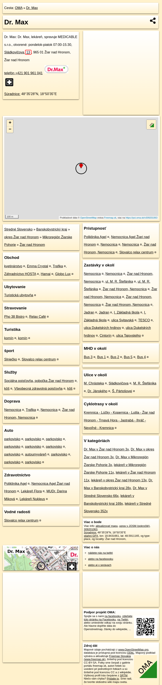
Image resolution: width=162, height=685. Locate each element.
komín (9, 338)
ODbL (130, 652)
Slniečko (10, 359)
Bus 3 (88, 357)
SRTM (123, 675)
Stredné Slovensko (18, 229)
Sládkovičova (17, 52)
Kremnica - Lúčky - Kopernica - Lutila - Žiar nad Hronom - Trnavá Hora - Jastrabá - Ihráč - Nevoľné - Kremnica (119, 420)
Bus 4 (141, 357)
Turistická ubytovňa (18, 295)
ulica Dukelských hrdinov (102, 328)
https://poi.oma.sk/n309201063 (141, 217)
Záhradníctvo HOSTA (20, 274)
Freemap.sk (110, 217)
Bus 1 (101, 357)
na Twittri (122, 619)
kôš (6, 388)
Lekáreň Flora (31, 491)
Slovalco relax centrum (39, 359)
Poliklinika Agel (15, 483)
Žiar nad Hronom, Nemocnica (125, 289)
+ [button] (10, 123)
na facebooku (113, 616)
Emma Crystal (37, 266)
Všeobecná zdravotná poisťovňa (38, 388)
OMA (19, 8)
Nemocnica (12, 410)
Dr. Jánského (97, 391)
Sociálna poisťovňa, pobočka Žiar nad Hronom (39, 381)
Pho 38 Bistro (14, 316)
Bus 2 (115, 357)
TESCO (144, 320)
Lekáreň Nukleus (32, 499)
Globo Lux (63, 274)
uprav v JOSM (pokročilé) (134, 525)
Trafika (58, 266)
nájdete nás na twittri (100, 552)
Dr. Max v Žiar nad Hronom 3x (106, 449)
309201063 (90, 529)
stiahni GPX (91, 535)
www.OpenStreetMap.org (133, 649)
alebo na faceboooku (100, 558)
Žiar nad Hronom (32, 244)
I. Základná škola (126, 312)
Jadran (89, 312)
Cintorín (105, 335)
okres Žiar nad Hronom (21, 237)
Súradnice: (12, 94)
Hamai (45, 274)
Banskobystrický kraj (51, 229)
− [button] (10, 129)
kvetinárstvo (13, 266)
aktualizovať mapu (107, 525)
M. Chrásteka (94, 383)
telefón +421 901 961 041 (23, 73)
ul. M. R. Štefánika (119, 281)
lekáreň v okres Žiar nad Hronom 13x (119, 480)
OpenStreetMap (88, 217)
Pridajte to (113, 678)
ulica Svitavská (122, 320)
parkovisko (12, 439)
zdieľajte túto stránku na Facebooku (108, 618)
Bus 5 (128, 357)
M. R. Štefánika (144, 383)
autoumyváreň (35, 454)
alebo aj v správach (99, 565)
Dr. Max (32, 8)
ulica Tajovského (128, 335)
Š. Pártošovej (122, 391)
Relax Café (37, 316)
